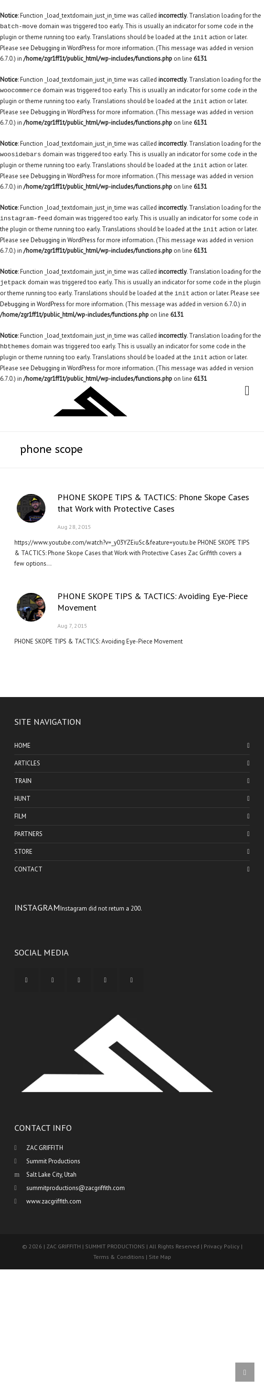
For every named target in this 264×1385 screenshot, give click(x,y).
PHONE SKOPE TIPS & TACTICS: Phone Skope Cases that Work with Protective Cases (153, 503)
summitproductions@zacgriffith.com (75, 1188)
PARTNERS (28, 834)
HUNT (22, 798)
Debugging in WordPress (63, 48)
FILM (20, 816)
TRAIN (23, 781)
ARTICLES (27, 763)
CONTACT (28, 869)
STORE (23, 852)
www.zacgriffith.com (53, 1201)
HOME (22, 745)
